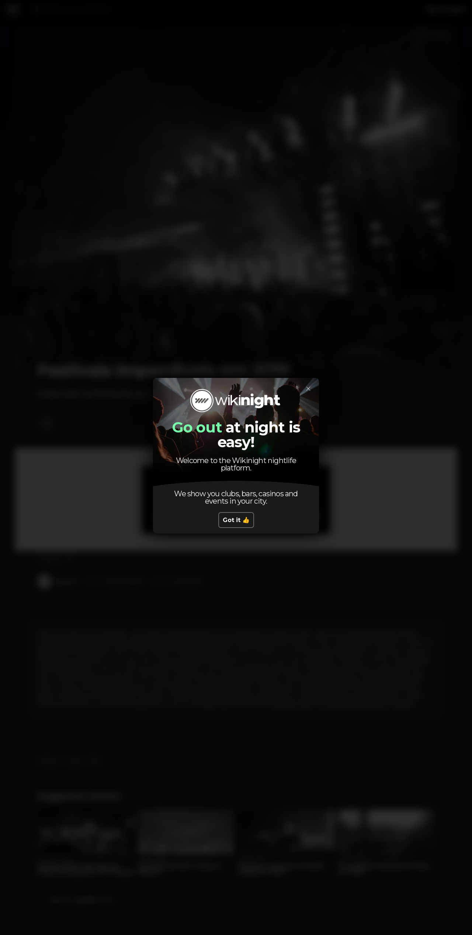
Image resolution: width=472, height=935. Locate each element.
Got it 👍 (236, 520)
